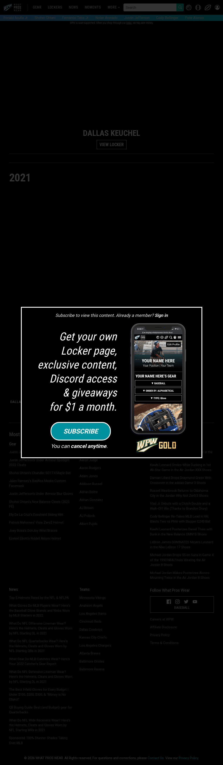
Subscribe (80, 431)
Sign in (161, 315)
